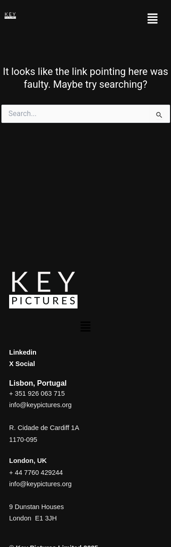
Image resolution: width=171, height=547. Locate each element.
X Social (22, 363)
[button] (153, 19)
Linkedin (22, 352)
